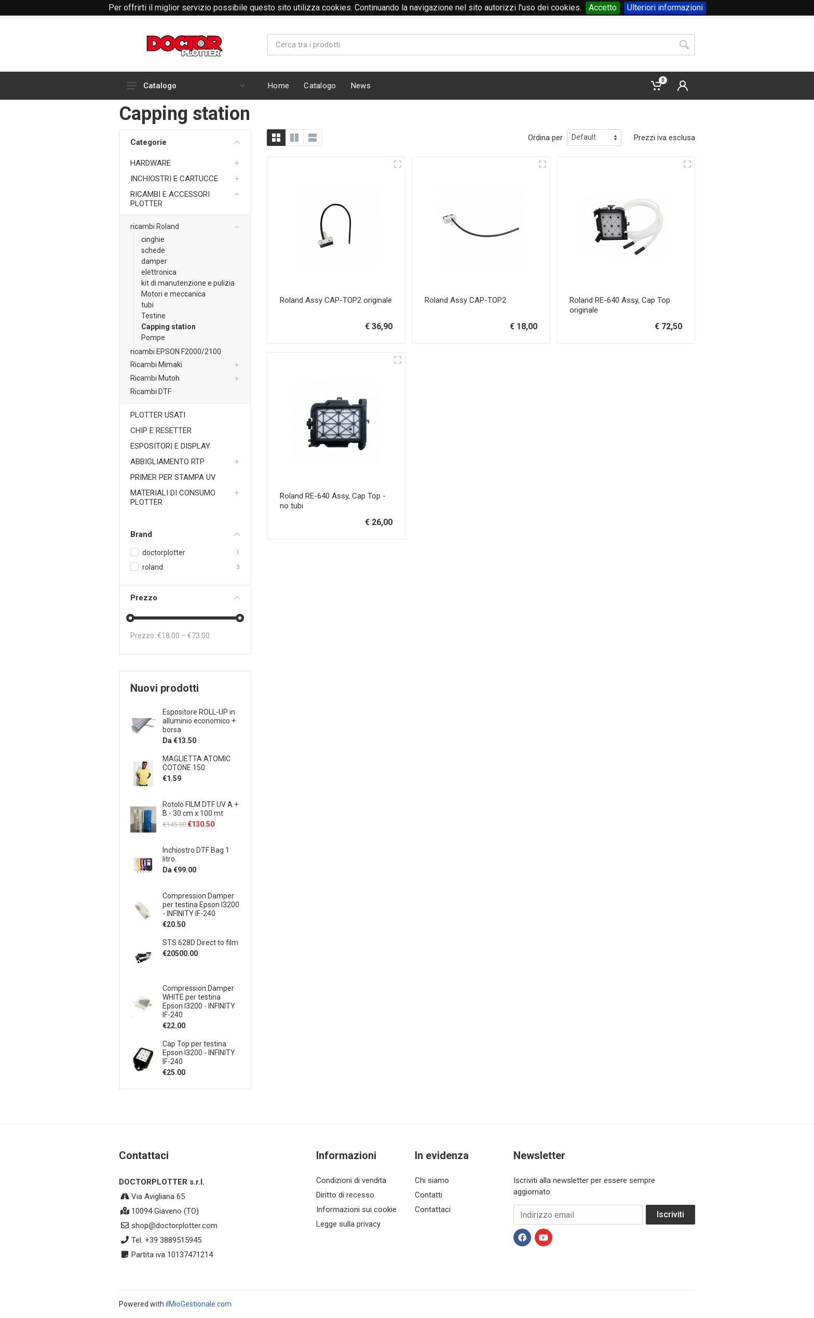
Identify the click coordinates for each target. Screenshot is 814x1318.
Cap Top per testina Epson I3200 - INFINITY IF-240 (198, 1053)
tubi (147, 305)
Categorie (185, 142)
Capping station (168, 326)
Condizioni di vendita (351, 1180)
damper (154, 261)
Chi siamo (432, 1180)
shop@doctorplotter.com (174, 1225)
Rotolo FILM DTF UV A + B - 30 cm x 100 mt (200, 808)
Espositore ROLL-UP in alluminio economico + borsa (199, 721)
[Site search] (470, 45)
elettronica (159, 272)
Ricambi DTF (150, 391)
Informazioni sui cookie (356, 1209)
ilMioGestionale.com (199, 1304)
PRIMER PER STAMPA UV (173, 477)
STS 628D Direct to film (200, 942)
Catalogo (186, 85)
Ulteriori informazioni (665, 7)
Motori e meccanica (173, 294)
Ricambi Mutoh (155, 378)
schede (153, 250)
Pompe (153, 337)
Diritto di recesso (345, 1195)
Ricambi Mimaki (156, 364)
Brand (185, 534)
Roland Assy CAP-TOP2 (465, 300)
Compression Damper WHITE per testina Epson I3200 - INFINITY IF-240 (198, 1001)
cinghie (153, 239)
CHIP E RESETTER (161, 430)
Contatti (428, 1195)
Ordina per (545, 137)
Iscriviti (670, 1214)
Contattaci (433, 1209)
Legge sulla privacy (348, 1224)
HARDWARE (150, 163)
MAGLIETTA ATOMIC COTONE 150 (196, 763)
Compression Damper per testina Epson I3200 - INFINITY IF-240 (200, 905)
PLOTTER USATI (157, 415)
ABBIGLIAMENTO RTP (167, 461)
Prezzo (185, 597)
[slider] (130, 618)
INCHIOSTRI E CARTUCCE (174, 178)
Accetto (603, 7)
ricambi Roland (154, 226)
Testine (153, 316)
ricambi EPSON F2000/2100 (175, 351)
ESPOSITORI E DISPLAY (170, 446)
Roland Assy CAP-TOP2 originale (336, 300)
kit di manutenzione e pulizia (188, 283)
